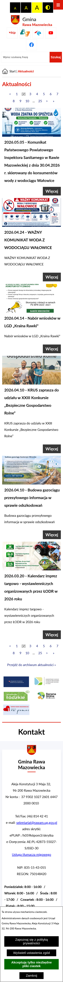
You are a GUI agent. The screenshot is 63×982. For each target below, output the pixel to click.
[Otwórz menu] (58, 5)
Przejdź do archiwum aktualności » (31, 665)
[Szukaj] (56, 57)
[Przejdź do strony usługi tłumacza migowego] (25, 33)
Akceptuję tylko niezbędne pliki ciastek (31, 964)
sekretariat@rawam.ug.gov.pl (36, 822)
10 (27, 101)
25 (40, 101)
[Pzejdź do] (38, 33)
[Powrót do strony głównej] (9, 71)
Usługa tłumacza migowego (31, 854)
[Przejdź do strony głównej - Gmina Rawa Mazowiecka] (31, 21)
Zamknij (31, 975)
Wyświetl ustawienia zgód (31, 953)
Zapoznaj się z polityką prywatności (31, 941)
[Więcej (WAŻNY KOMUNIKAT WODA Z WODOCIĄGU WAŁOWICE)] (52, 277)
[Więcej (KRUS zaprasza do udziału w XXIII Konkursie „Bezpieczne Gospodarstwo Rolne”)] (52, 448)
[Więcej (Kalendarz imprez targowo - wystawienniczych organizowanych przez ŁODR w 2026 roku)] (52, 634)
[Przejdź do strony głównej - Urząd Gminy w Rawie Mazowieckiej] (31, 762)
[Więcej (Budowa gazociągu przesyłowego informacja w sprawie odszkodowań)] (52, 534)
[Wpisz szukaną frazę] (25, 57)
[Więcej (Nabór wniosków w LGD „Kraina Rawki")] (52, 349)
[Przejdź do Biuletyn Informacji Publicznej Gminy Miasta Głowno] (12, 33)
